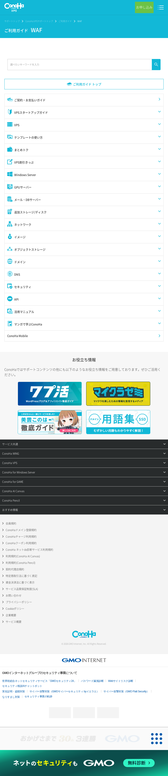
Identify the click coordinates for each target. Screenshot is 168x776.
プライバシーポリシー (19, 602)
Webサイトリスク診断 (120, 680)
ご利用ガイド (65, 21)
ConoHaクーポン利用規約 (21, 543)
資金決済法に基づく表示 (20, 582)
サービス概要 (13, 622)
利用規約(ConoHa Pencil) (20, 563)
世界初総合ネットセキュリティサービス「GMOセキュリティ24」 (39, 680)
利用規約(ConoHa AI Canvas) (23, 556)
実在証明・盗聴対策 (13, 691)
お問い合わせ (13, 596)
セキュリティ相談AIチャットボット (22, 686)
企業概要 (11, 615)
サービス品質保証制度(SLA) (22, 589)
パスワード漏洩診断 (92, 680)
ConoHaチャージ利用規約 (21, 537)
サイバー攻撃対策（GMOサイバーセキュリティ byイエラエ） (64, 691)
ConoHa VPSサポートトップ (39, 21)
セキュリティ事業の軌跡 (38, 696)
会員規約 (11, 523)
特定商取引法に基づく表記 (21, 576)
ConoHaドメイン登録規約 (21, 530)
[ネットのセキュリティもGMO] (84, 763)
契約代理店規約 (15, 569)
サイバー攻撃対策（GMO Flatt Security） (126, 691)
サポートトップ (12, 21)
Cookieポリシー (15, 609)
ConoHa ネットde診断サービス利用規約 (29, 550)
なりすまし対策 (11, 696)
